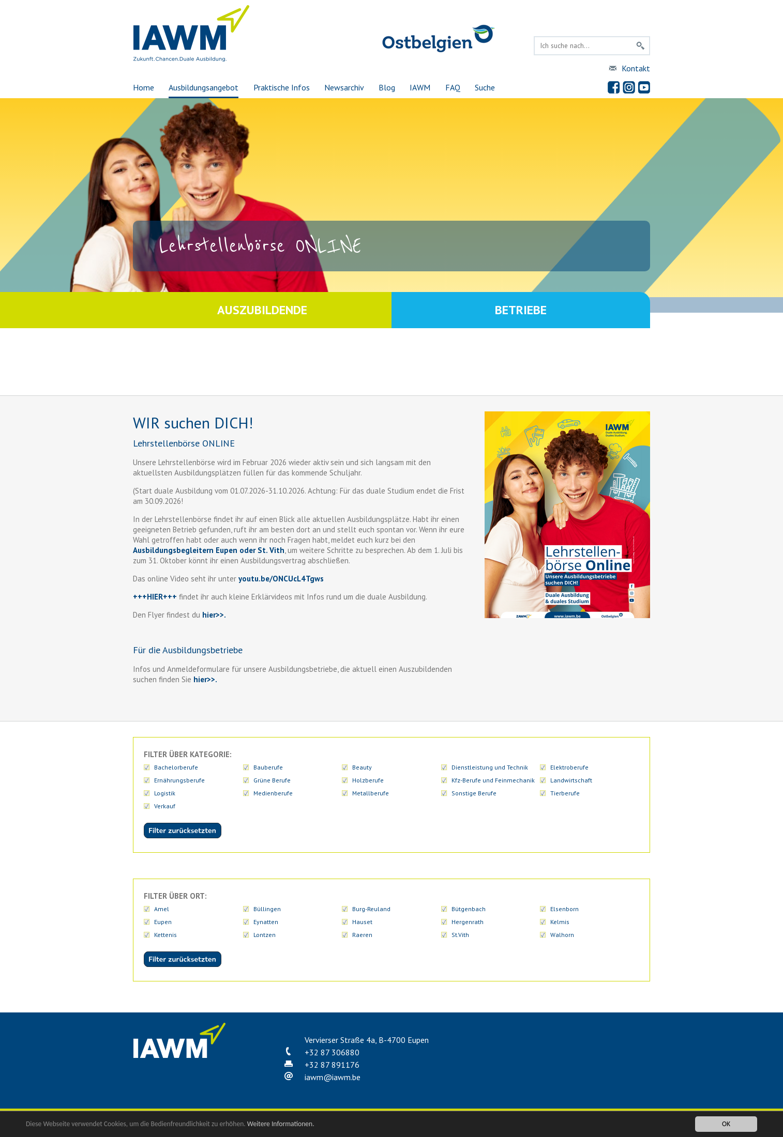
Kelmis (559, 922)
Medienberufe (273, 793)
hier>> (212, 615)
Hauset (362, 922)
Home (143, 87)
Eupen (163, 922)
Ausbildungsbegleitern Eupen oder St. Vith (208, 550)
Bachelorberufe (176, 767)
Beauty (362, 767)
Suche (485, 87)
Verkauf (164, 806)
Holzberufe (368, 780)
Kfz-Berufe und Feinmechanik (493, 780)
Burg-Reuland (371, 909)
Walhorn (562, 935)
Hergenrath (467, 922)
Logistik (164, 793)
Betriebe (521, 310)
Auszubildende (262, 310)
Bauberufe (268, 767)
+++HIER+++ (155, 597)
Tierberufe (565, 793)
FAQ (452, 87)
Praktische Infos (281, 87)
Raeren (362, 935)
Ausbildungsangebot (203, 87)
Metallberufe (370, 793)
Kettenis (165, 935)
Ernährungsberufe (179, 780)
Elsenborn (564, 909)
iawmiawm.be (332, 1077)
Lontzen (264, 935)
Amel (161, 909)
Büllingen (267, 909)
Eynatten (265, 922)
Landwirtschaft (571, 780)
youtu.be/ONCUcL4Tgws (281, 578)
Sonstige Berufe (473, 793)
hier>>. (204, 679)
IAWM (420, 87)
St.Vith (460, 935)
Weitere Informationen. (280, 1123)
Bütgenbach (468, 909)
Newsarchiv (344, 87)
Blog (387, 87)
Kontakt (636, 68)
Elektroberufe (569, 767)
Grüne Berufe (272, 780)
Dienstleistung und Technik (489, 767)
